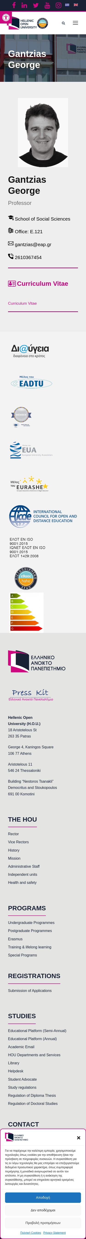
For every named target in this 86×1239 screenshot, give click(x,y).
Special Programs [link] (22, 955)
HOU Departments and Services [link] (34, 1055)
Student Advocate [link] (22, 1079)
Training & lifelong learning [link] (29, 947)
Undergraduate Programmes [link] (31, 923)
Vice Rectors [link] (18, 842)
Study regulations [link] (22, 1087)
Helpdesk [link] (15, 1071)
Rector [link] (13, 834)
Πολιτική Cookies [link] (30, 1232)
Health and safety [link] (22, 883)
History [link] (13, 850)
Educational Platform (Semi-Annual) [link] (37, 1031)
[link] (6, 18)
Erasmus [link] (15, 939)
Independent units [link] (22, 874)
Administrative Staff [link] (24, 866)
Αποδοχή (43, 1197)
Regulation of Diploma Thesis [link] (32, 1095)
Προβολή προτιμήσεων (43, 1223)
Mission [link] (14, 858)
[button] (78, 1138)
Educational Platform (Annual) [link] (32, 1039)
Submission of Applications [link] (30, 991)
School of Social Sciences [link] (42, 218)
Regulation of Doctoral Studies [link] (33, 1104)
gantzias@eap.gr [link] (33, 244)
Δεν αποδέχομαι (43, 1210)
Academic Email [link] (21, 1047)
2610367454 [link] (28, 257)
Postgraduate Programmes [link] (30, 931)
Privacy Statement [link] (54, 1232)
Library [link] (13, 1063)
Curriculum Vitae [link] (22, 303)
